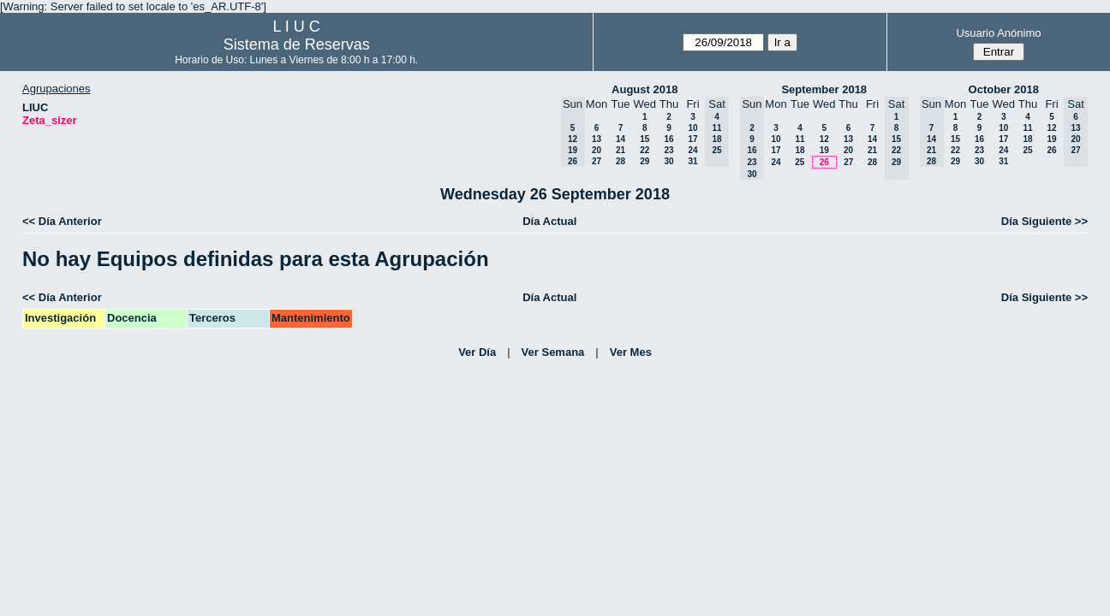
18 (799, 150)
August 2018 (644, 89)
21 (620, 150)
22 (644, 150)
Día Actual (549, 221)
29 (644, 161)
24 (692, 150)
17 (692, 139)
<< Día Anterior (62, 221)
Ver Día (477, 352)
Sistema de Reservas (297, 44)
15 (644, 139)
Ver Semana (553, 352)
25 (799, 162)
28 (620, 161)
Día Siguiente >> (1044, 221)
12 (824, 139)
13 (596, 139)
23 (668, 150)
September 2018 (824, 89)
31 (692, 161)
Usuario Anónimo (998, 33)
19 (824, 150)
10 (692, 128)
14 (620, 139)
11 (799, 139)
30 (668, 161)
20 (596, 150)
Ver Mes (631, 352)
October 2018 (1004, 89)
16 (668, 139)
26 (824, 162)
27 (596, 161)
